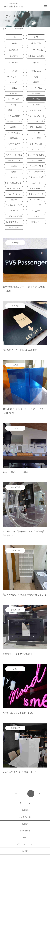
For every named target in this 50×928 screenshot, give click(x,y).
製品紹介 (25, 824)
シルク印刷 (36, 138)
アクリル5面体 (14, 116)
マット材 (36, 133)
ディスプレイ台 (36, 188)
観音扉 (14, 200)
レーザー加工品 (36, 50)
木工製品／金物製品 (36, 56)
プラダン (14, 149)
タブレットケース (36, 194)
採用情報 (25, 851)
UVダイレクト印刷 (14, 216)
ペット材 (14, 177)
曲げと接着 (14, 227)
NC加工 (14, 88)
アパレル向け (13, 82)
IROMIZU (14, 211)
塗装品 (36, 82)
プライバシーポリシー (25, 844)
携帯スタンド (13, 110)
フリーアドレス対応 (36, 155)
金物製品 (36, 93)
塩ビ (36, 77)
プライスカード (36, 160)
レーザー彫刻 (13, 99)
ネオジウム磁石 (36, 144)
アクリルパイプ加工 (13, 205)
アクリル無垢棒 (13, 144)
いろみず (36, 211)
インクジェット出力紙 (36, 121)
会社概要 (25, 810)
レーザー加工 (36, 88)
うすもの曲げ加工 (36, 177)
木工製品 (36, 105)
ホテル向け (36, 149)
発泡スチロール (13, 188)
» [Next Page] (29, 803)
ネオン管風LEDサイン (14, 183)
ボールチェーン (13, 77)
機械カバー (36, 222)
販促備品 (14, 138)
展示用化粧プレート (13, 222)
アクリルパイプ (36, 200)
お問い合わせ (25, 831)
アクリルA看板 (36, 127)
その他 (36, 62)
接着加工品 (36, 43)
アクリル (36, 99)
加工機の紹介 (13, 62)
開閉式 (14, 166)
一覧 (14, 37)
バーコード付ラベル (13, 121)
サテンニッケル (13, 160)
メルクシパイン (13, 194)
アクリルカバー (36, 110)
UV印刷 (14, 43)
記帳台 (14, 172)
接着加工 (14, 93)
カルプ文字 (36, 205)
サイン (36, 37)
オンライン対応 (25, 817)
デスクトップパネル (13, 155)
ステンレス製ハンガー (36, 172)
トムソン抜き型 (13, 133)
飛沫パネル (36, 71)
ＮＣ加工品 (14, 56)
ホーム (6, 29)
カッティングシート (36, 116)
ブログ (25, 837)
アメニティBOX (36, 166)
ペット (14, 105)
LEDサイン (36, 183)
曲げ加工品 (14, 50)
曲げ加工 (14, 71)
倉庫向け (14, 127)
